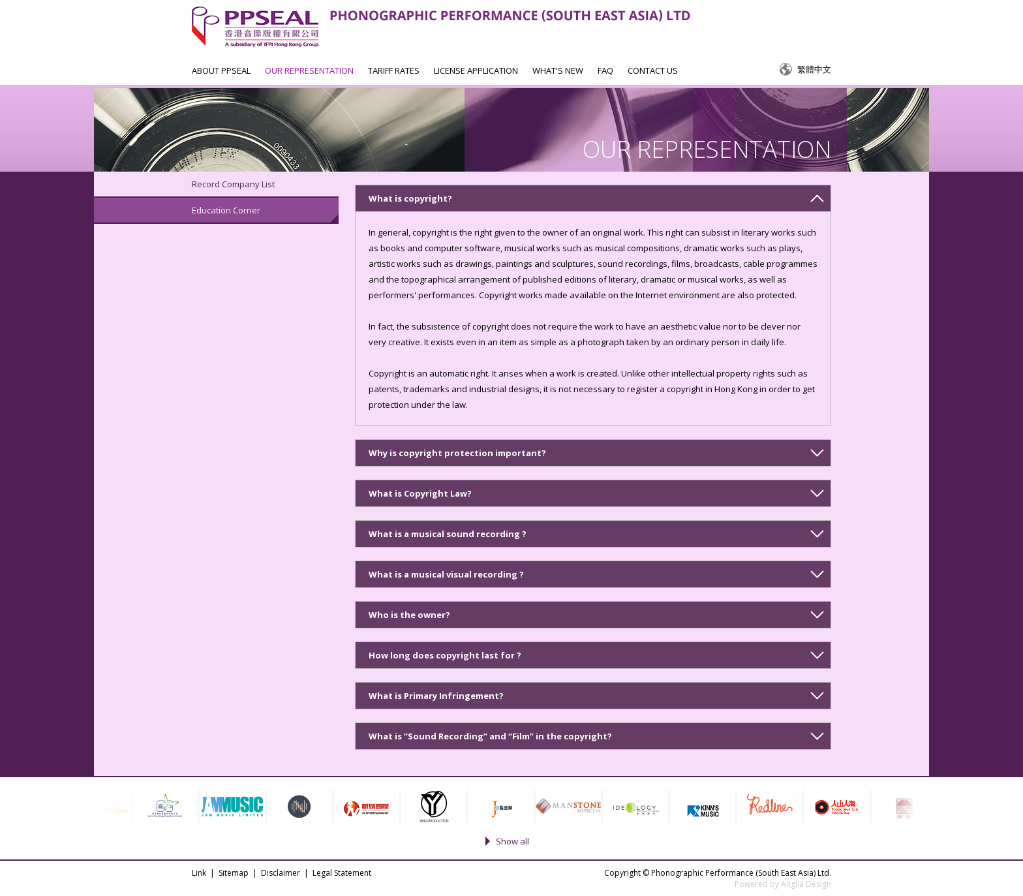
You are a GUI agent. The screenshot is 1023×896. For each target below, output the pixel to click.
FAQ (605, 70)
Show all (512, 841)
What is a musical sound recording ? (448, 534)
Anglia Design (806, 883)
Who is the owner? (409, 615)
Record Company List (233, 184)
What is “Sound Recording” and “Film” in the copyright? (490, 736)
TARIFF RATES (394, 70)
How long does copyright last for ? (445, 655)
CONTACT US (653, 70)
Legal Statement (342, 872)
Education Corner (226, 210)
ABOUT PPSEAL (221, 70)
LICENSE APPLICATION (476, 70)
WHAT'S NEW (557, 70)
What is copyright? (410, 198)
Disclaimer (280, 872)
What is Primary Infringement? (436, 696)
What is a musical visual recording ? (446, 574)
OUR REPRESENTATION (309, 70)
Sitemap (234, 872)
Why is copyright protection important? (457, 453)
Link (199, 872)
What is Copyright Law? (420, 493)
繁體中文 (814, 69)
